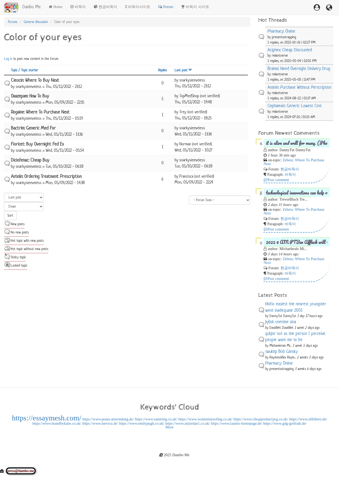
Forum (168, 7)
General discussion (36, 21)
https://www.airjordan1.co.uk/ (187, 423)
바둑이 (80, 7)
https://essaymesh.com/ (47, 417)
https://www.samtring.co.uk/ (156, 419)
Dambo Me (31, 7)
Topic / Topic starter (24, 70)
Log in (8, 58)
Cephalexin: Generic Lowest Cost (295, 105)
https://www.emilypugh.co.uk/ (141, 423)
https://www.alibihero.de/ (308, 419)
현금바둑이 (108, 7)
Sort (10, 215)
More (169, 427)
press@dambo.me (20, 471)
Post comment (278, 180)
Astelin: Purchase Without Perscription (299, 87)
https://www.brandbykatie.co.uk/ (57, 423)
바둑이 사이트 (197, 7)
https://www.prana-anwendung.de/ (108, 419)
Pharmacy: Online (281, 31)
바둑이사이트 (139, 7)
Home (57, 7)
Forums (12, 21)
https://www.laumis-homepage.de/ (236, 423)
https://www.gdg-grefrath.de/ (284, 423)
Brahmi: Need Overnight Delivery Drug (299, 68)
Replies (162, 70)
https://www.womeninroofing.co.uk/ (205, 419)
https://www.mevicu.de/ (100, 423)
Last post (183, 70)
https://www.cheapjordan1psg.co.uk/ (260, 419)
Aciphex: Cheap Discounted (290, 50)
